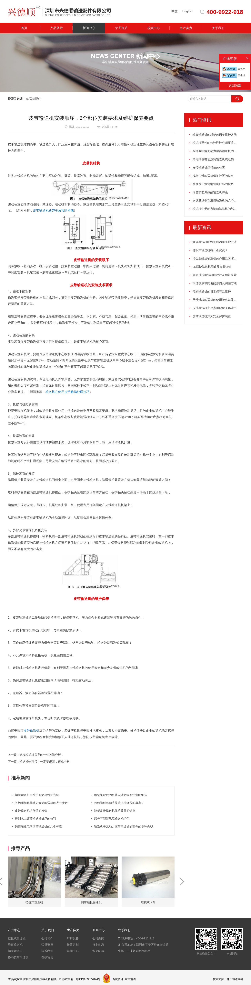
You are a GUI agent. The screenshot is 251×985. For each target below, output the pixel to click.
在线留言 (47, 957)
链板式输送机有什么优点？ (210, 250)
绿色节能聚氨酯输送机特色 (111, 818)
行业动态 (98, 944)
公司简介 (47, 938)
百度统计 (117, 979)
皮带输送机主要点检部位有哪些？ (215, 308)
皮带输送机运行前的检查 (31, 810)
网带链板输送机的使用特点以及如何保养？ (218, 299)
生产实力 (186, 28)
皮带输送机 (16, 144)
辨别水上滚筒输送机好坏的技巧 (35, 818)
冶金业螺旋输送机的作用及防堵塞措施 (218, 258)
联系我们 (47, 951)
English (187, 11)
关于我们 (218, 28)
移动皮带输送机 (18, 957)
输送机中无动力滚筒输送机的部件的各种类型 (123, 826)
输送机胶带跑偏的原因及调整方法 (215, 283)
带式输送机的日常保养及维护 (212, 291)
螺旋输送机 (15, 951)
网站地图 (130, 979)
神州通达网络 (235, 979)
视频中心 (153, 28)
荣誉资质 (121, 28)
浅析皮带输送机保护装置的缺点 (114, 810)
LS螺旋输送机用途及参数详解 (212, 266)
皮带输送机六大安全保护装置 (212, 316)
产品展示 (56, 28)
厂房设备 (73, 938)
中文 (174, 11)
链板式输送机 (16, 938)
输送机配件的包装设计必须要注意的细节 (120, 795)
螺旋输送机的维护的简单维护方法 (37, 795)
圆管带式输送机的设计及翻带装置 (215, 275)
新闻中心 (89, 28)
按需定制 (73, 944)
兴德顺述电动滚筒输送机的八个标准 (38, 826)
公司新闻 (98, 938)
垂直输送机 (15, 944)
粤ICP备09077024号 (88, 979)
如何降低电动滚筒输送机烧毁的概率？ (119, 802)
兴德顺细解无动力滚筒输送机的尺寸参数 (41, 802)
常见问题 (98, 951)
